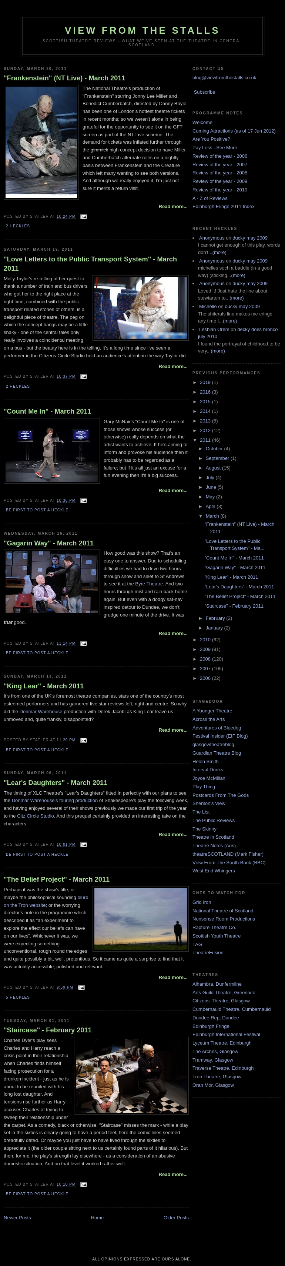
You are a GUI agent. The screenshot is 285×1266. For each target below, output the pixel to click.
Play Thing (203, 786)
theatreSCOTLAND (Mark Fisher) (228, 854)
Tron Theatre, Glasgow (216, 1076)
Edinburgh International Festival (226, 1034)
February (216, 618)
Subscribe (204, 92)
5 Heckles (18, 997)
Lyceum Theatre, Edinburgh (222, 1043)
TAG (197, 944)
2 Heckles (18, 226)
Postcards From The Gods (220, 795)
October (215, 448)
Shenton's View (208, 803)
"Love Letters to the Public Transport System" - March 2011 (90, 263)
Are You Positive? (211, 139)
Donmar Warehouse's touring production (55, 800)
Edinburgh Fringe (210, 1026)
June (212, 487)
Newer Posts (17, 1217)
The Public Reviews (213, 820)
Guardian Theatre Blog (216, 753)
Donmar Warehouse (41, 711)
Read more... (173, 206)
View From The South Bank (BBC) (229, 862)
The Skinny (204, 829)
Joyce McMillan (208, 778)
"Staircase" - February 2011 (48, 1030)
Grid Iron (201, 902)
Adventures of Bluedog (216, 728)
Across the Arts (208, 719)
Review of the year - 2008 (219, 173)
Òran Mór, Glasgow (213, 1085)
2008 (206, 659)
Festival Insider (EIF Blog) (220, 736)
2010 (206, 639)
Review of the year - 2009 (219, 181)
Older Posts (176, 1217)
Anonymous (212, 238)
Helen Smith (205, 761)
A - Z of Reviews (210, 198)
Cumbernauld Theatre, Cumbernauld (231, 1009)
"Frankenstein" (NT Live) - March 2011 (64, 78)
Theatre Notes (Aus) (214, 845)
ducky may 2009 (250, 238)
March (213, 516)
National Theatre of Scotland (223, 910)
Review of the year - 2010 (219, 190)
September (218, 458)
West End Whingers (213, 870)
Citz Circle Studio (35, 816)
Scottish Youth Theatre (216, 936)
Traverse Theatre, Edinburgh (223, 1068)
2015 (206, 401)
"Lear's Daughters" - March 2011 (55, 782)
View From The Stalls (142, 30)
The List (200, 812)
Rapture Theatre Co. (214, 927)
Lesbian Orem (214, 329)
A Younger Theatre (212, 711)
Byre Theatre (148, 584)
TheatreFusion (208, 952)
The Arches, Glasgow (215, 1051)
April (211, 506)
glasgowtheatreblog (213, 744)
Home (97, 1217)
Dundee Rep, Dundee (215, 1018)
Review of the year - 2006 (219, 156)
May (211, 497)
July (211, 477)
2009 (206, 649)
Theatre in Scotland (213, 837)
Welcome (202, 122)
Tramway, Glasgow (212, 1060)
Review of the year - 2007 (219, 164)
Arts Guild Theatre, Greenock (223, 992)
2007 (206, 668)
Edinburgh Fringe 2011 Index (223, 206)
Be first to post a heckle (37, 510)
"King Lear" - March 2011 (44, 686)
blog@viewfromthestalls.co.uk (224, 77)
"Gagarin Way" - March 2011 (49, 543)
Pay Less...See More (214, 147)
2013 (206, 421)
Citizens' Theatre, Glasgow (221, 1000)
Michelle (208, 306)
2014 (206, 411)
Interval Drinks (207, 769)
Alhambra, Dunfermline (217, 984)
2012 (206, 430)
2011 (206, 440)
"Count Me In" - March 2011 (47, 411)
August (214, 468)
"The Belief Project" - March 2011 (57, 879)
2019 (206, 382)
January (215, 628)
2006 (206, 678)
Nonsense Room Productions (223, 919)
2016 (206, 392)
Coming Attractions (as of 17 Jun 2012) (234, 131)
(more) (219, 252)
